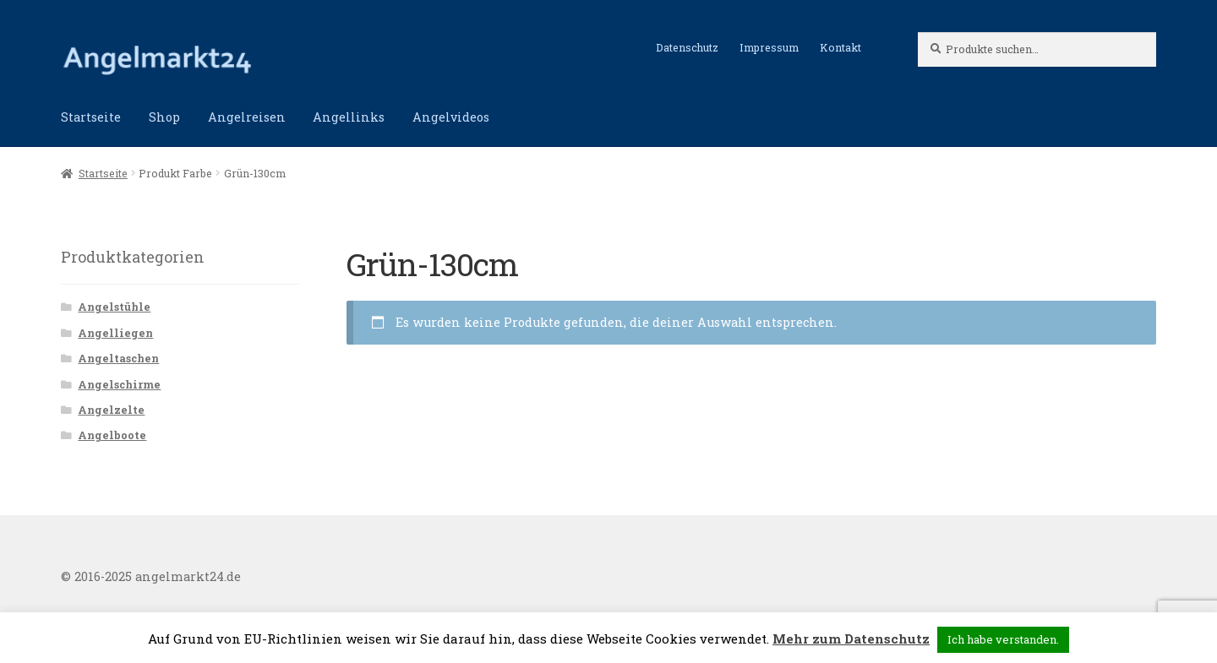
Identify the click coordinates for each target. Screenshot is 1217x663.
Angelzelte (111, 409)
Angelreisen (247, 117)
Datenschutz (687, 47)
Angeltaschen (118, 358)
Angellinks (349, 117)
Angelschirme (119, 384)
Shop (164, 117)
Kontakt (840, 47)
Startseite (91, 117)
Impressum (769, 47)
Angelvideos (450, 117)
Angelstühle (114, 306)
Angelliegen (115, 333)
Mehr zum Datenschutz (851, 638)
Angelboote (112, 435)
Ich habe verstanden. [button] (1003, 639)
